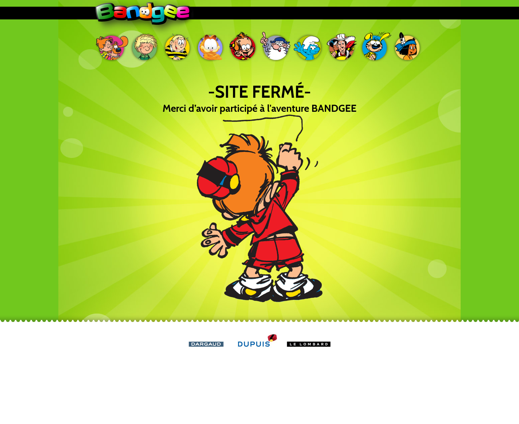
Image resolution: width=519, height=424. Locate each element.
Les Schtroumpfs (309, 47)
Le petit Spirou (243, 47)
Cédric (144, 47)
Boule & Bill (112, 47)
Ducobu (177, 47)
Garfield (210, 47)
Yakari (407, 47)
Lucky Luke (342, 47)
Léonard (276, 47)
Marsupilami (374, 47)
